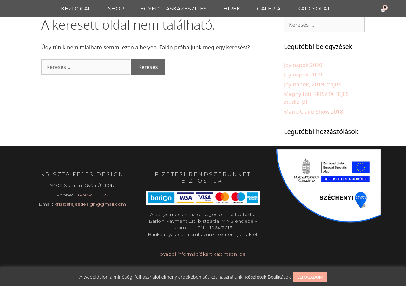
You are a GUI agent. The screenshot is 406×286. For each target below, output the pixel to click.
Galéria (269, 8)
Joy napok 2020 (303, 65)
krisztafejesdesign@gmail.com (90, 204)
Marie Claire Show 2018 (313, 111)
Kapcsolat (314, 8)
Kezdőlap (76, 8)
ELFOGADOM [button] (310, 277)
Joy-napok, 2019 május (312, 84)
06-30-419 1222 (92, 195)
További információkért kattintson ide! (203, 254)
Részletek (255, 277)
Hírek (231, 8)
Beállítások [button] (279, 277)
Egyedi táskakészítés (174, 8)
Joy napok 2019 (303, 74)
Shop (116, 8)
